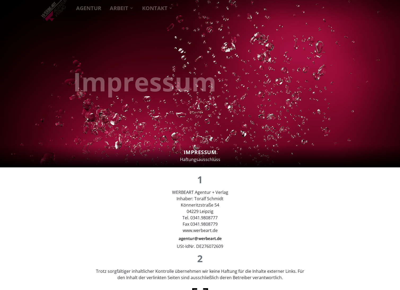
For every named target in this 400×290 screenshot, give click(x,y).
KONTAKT (157, 7)
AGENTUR (88, 7)
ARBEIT (122, 7)
